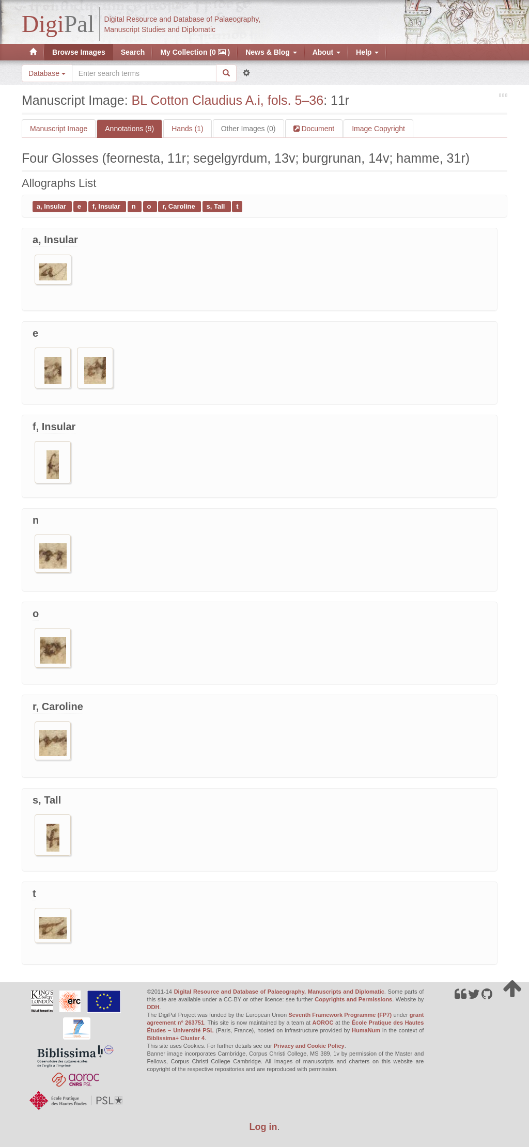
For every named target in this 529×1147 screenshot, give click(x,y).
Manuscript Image (58, 128)
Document (317, 128)
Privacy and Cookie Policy (309, 1046)
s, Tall (217, 206)
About (326, 52)
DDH (153, 1007)
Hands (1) (187, 128)
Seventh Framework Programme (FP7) (340, 1015)
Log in (263, 1127)
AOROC (323, 1022)
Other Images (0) (248, 128)
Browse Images (78, 52)
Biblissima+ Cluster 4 (176, 1038)
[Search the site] (144, 73)
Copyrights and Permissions (353, 999)
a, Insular (52, 206)
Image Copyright (378, 128)
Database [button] (47, 73)
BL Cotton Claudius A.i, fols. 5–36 (228, 100)
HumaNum (366, 1030)
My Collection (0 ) (195, 52)
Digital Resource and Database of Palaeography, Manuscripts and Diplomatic (279, 991)
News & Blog (271, 52)
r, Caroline (179, 206)
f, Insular (107, 206)
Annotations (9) (129, 128)
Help (367, 52)
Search (133, 52)
